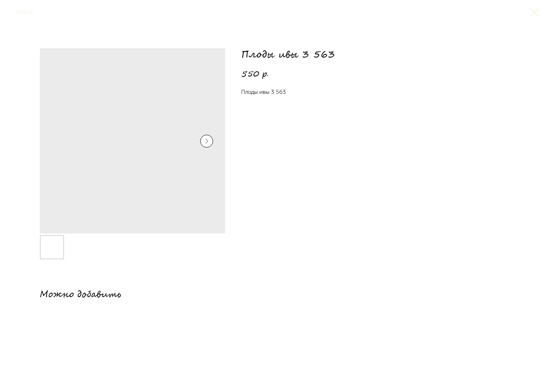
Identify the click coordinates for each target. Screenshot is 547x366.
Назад (24, 12)
